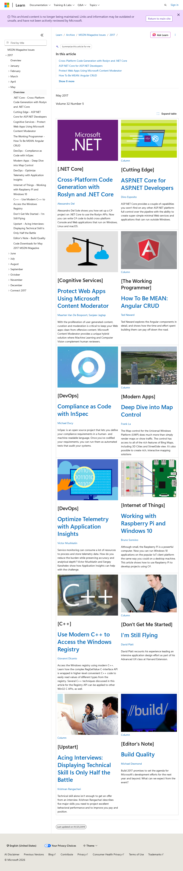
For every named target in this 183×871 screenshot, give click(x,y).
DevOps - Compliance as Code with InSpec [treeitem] (27, 153)
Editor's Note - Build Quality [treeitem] (29, 238)
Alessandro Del (66, 203)
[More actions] (175, 35)
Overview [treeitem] (15, 60)
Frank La (126, 424)
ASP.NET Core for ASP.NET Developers (81, 65)
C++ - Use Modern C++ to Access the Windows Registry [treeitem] (29, 203)
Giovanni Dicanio (67, 658)
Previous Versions (34, 854)
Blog (50, 854)
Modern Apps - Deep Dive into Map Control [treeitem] (28, 163)
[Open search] (165, 5)
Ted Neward (127, 315)
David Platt (127, 644)
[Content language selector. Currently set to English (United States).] (21, 846)
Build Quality (138, 754)
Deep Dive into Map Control (147, 410)
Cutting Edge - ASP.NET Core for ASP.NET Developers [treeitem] (30, 114)
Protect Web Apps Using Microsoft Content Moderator (90, 70)
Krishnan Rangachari (69, 789)
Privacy (81, 854)
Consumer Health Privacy (107, 854)
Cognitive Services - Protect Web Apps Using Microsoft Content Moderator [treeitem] (29, 126)
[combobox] (25, 43)
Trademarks (154, 854)
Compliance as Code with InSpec (84, 409)
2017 (112, 35)
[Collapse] (42, 35)
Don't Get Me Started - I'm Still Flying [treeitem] (28, 216)
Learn (59, 35)
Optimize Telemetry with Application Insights (83, 526)
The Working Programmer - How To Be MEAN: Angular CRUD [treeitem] (29, 141)
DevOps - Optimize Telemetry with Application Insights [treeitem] (28, 175)
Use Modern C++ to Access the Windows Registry (84, 641)
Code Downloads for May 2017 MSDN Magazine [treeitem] (28, 246)
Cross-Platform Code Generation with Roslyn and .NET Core (93, 60)
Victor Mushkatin (67, 543)
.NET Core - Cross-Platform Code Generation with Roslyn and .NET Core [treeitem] (30, 102)
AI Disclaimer (11, 854)
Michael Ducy (65, 423)
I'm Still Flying (139, 635)
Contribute (67, 854)
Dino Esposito (129, 197)
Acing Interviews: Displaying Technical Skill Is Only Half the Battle (84, 768)
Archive (70, 35)
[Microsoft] (6, 5)
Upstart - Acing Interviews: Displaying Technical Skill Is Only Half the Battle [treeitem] (28, 228)
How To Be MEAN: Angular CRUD (78, 75)
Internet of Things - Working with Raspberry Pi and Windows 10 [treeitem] (29, 189)
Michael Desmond (131, 763)
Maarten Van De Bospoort (72, 315)
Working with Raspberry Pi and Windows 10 (143, 523)
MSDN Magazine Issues (92, 35)
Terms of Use (136, 854)
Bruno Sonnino (129, 540)
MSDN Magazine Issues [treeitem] (21, 49)
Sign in (175, 5)
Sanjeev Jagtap (97, 315)
